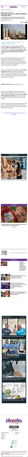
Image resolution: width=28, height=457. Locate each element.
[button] (3, 217)
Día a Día (3, 435)
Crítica (2, 434)
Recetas (3, 438)
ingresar (24, 6)
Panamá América (5, 432)
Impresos (17, 432)
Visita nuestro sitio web (18, 84)
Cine (16, 434)
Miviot (23, 42)
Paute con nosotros (14, 430)
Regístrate (14, 428)
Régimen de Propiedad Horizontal (8, 43)
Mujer (2, 437)
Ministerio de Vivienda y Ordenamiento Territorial (11, 42)
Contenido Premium (14, 155)
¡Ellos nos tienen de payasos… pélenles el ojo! (18, 252)
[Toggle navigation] (2, 7)
